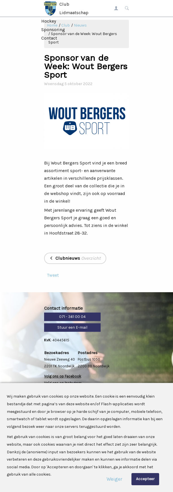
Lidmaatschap (73, 12)
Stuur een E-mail (72, 327)
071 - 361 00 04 (72, 316)
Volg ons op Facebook (62, 376)
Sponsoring (53, 29)
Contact (49, 38)
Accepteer (145, 478)
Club (64, 4)
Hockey (48, 21)
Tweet (53, 275)
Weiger (114, 479)
